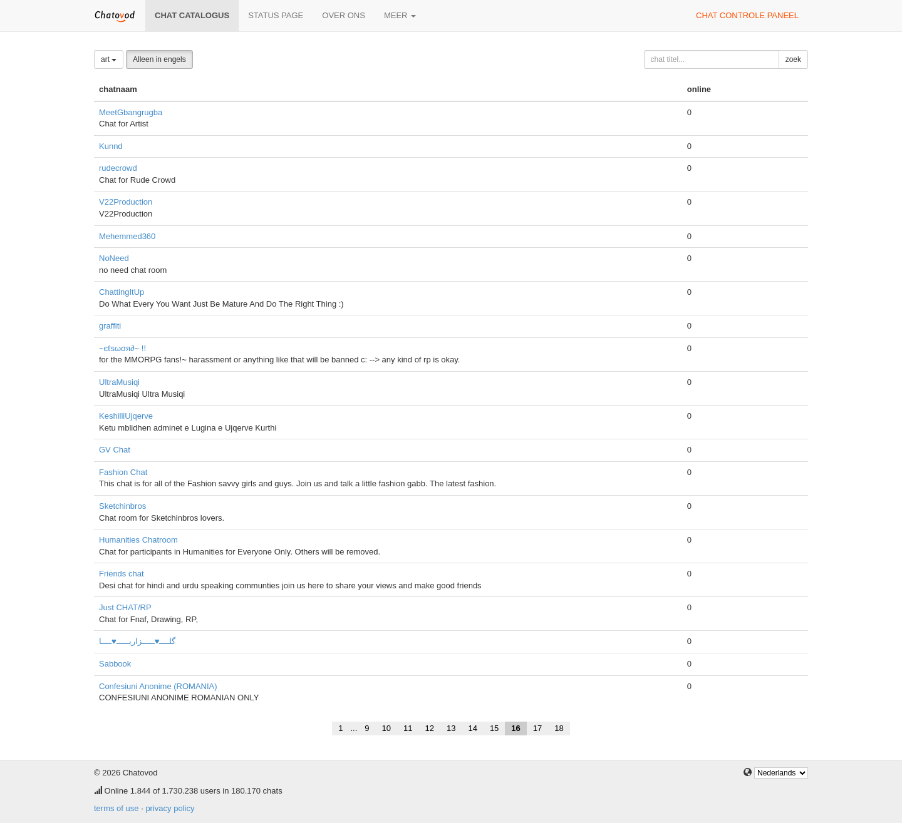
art (109, 59)
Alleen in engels (159, 59)
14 (472, 728)
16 (515, 728)
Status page (275, 15)
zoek (793, 59)
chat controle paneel (747, 15)
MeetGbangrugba (130, 112)
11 (407, 728)
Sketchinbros (122, 506)
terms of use (116, 808)
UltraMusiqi (119, 382)
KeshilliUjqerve (126, 416)
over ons (343, 15)
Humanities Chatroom (138, 539)
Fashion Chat (123, 472)
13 (451, 728)
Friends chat (121, 573)
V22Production (125, 202)
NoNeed (114, 258)
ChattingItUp (121, 292)
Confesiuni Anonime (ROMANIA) (158, 686)
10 (386, 728)
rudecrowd (118, 168)
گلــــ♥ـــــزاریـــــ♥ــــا (137, 641)
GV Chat (114, 449)
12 (429, 728)
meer (400, 15)
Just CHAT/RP (125, 607)
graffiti (110, 325)
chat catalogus (192, 15)
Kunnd (111, 146)
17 (537, 728)
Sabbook (115, 663)
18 (558, 728)
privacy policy (169, 808)
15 (494, 728)
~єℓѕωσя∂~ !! (122, 348)
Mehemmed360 (127, 236)
